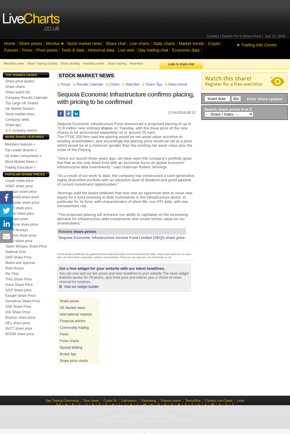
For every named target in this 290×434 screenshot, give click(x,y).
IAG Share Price (18, 312)
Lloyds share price (19, 181)
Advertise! (136, 63)
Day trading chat (153, 50)
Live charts (140, 43)
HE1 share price (17, 323)
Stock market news (84, 43)
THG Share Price (18, 279)
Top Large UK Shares (22, 103)
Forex (27, 50)
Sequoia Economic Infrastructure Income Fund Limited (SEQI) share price (121, 237)
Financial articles (73, 321)
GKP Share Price (18, 257)
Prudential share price (22, 197)
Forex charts (69, 341)
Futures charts (171, 400)
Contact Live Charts (219, 400)
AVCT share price (19, 329)
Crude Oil (110, 400)
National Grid (15, 252)
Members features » (20, 144)
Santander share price (22, 203)
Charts (113, 84)
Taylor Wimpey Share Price (26, 246)
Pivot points (47, 50)
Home (9, 43)
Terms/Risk (192, 400)
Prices (64, 84)
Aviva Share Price (19, 285)
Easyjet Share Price (20, 296)
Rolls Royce (14, 268)
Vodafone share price (21, 224)
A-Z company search (21, 131)
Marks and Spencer (20, 263)
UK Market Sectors (20, 109)
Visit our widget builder (81, 287)
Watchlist (131, 84)
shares (107, 128)
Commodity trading (74, 328)
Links (240, 400)
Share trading (117, 63)
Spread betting (71, 348)
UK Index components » (23, 156)
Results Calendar (88, 84)
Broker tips (68, 354)
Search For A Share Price (241, 36)
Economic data (185, 50)
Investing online (94, 63)
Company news (17, 120)
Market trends (191, 43)
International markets (76, 314)
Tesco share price (19, 241)
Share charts (15, 87)
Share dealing (70, 63)
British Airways (16, 230)
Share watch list (17, 92)
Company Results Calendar (26, 98)
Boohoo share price (20, 318)
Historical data (101, 50)
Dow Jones (91, 400)
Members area (14, 63)
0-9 (58, 404)
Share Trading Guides (42, 63)
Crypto (214, 43)
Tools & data (73, 50)
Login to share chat (181, 64)
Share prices (30, 43)
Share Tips (152, 84)
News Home (176, 84)
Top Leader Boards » (21, 150)
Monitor (53, 43)
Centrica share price (20, 235)
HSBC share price (19, 186)
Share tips (13, 125)
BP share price (16, 219)
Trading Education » (20, 167)
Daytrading (148, 400)
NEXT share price (19, 208)
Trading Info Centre (257, 45)
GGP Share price (18, 290)
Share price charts (74, 361)
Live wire (126, 50)
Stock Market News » (21, 162)
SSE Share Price (18, 307)
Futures (11, 50)
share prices (84, 231)
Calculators (129, 400)
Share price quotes (20, 81)
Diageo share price (20, 214)
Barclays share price (21, 192)
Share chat (116, 43)
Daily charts (164, 43)
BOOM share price (19, 334)
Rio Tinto (12, 274)
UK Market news (72, 308)
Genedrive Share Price (22, 301)
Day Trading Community (62, 400)
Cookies (212, 36)
